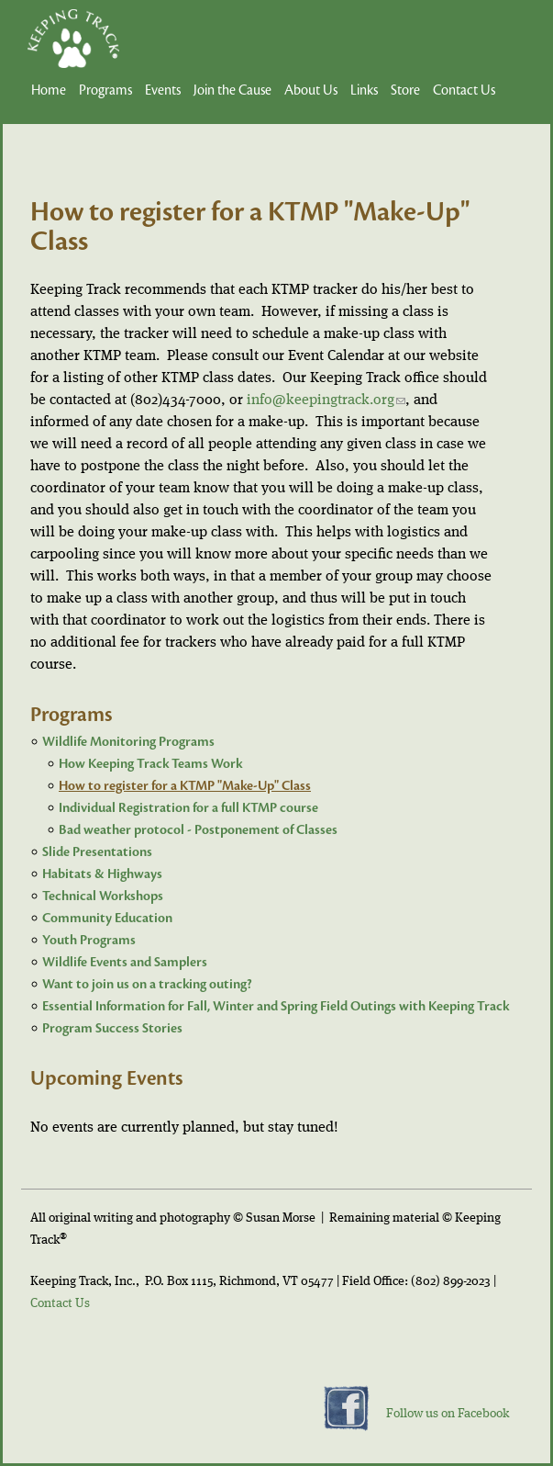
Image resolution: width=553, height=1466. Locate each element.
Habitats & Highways (102, 874)
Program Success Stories (112, 1028)
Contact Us (464, 90)
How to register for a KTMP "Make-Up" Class (185, 786)
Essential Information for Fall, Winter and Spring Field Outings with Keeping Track (275, 1006)
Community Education (107, 918)
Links (364, 90)
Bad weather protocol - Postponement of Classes (198, 830)
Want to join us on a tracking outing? (147, 984)
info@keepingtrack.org (326, 400)
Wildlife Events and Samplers (124, 962)
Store (405, 90)
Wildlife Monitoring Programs (128, 741)
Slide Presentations (97, 852)
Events (163, 90)
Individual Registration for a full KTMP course (188, 808)
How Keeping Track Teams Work (150, 763)
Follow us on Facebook (447, 1414)
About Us (310, 90)
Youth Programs (89, 940)
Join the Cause (232, 90)
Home (48, 90)
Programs (105, 90)
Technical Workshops (102, 896)
